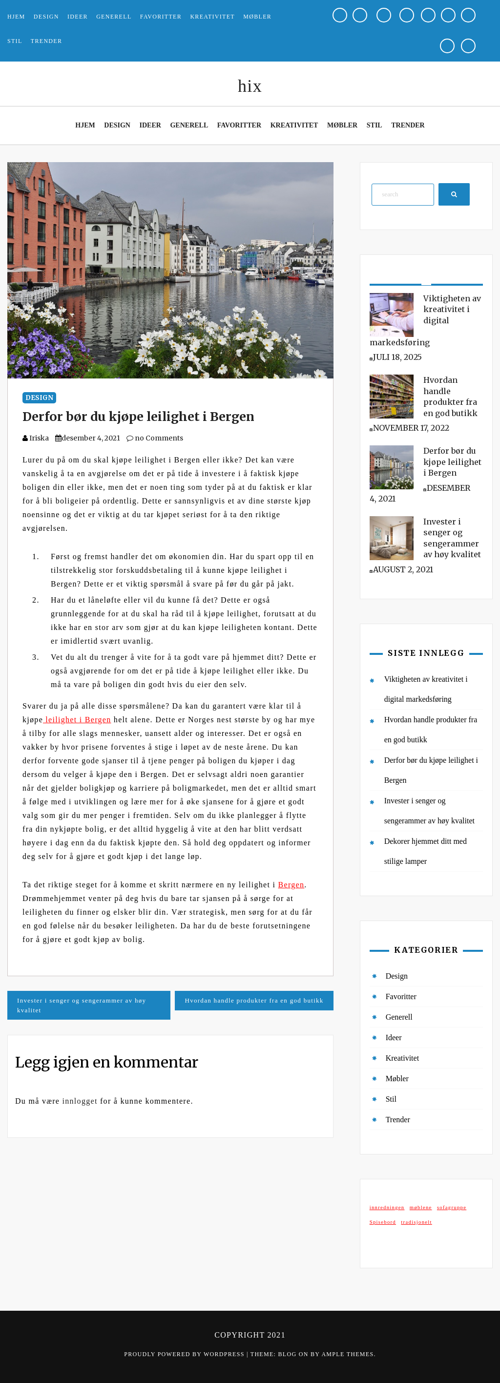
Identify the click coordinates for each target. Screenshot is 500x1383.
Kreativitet (212, 16)
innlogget (80, 1101)
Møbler (257, 16)
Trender (46, 41)
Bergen (291, 884)
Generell (113, 16)
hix (250, 86)
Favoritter (161, 16)
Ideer (77, 16)
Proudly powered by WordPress (185, 1354)
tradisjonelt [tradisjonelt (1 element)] (416, 1222)
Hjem (16, 16)
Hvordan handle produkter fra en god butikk (254, 1000)
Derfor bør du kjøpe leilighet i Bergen (138, 416)
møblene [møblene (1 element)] (421, 1207)
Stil (14, 41)
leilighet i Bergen (77, 719)
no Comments (154, 438)
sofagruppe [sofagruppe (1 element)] (451, 1207)
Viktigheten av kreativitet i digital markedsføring (425, 320)
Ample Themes (347, 1354)
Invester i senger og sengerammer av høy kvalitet (81, 1005)
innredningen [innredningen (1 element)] (387, 1207)
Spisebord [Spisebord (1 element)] (383, 1222)
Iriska (39, 438)
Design (46, 16)
